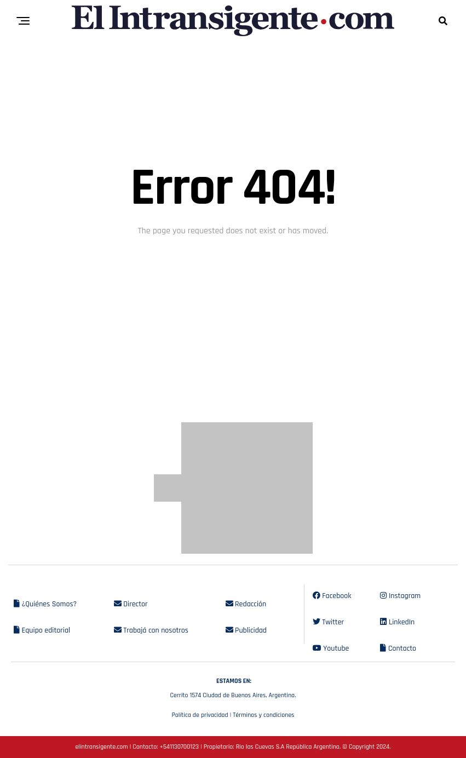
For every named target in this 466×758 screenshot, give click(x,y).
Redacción (246, 604)
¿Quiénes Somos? (45, 604)
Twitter (328, 622)
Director (131, 604)
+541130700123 (179, 747)
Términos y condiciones (263, 715)
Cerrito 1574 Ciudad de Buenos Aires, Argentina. (233, 686)
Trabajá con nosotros (151, 630)
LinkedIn (397, 622)
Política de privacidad (199, 715)
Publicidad (246, 630)
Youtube (331, 648)
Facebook (332, 596)
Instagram (400, 596)
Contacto (398, 648)
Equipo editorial (42, 630)
